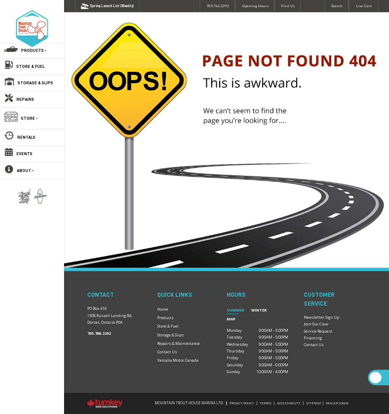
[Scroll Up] (375, 377)
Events (24, 154)
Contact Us (167, 352)
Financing (313, 338)
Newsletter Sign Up (321, 317)
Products (165, 317)
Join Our (311, 324)
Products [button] (33, 50)
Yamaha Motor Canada (178, 360)
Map (231, 319)
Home (162, 309)
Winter (259, 310)
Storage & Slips (35, 83)
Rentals (26, 137)
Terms (265, 403)
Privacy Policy (241, 403)
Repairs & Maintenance (178, 343)
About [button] (25, 171)
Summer (235, 310)
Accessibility (288, 403)
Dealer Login (337, 403)
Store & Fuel (30, 67)
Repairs (25, 99)
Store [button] (29, 118)
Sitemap (313, 403)
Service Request (318, 331)
